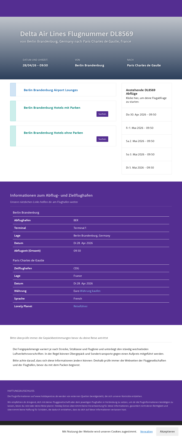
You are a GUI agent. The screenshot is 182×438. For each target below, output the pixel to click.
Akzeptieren (167, 431)
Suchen (102, 114)
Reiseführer (81, 306)
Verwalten (146, 431)
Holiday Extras (13, 8)
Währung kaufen (90, 291)
